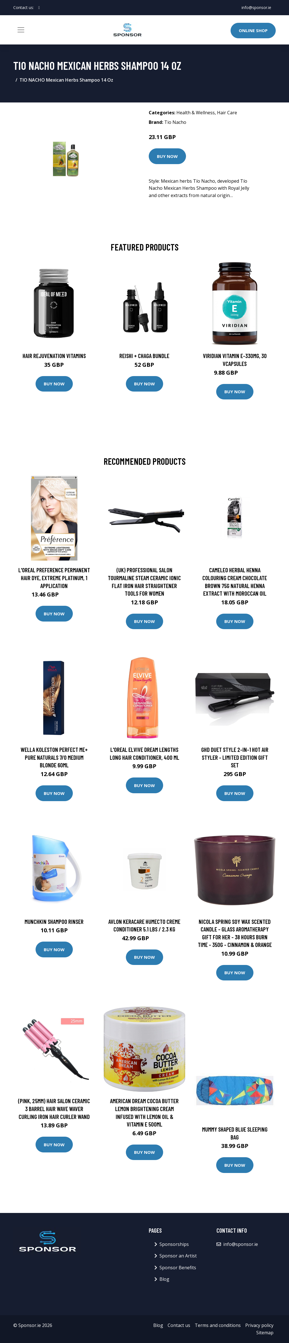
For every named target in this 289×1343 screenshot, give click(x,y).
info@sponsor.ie (256, 7)
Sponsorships (174, 1244)
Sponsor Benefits (177, 1267)
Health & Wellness (195, 113)
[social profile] (39, 7)
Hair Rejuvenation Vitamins (54, 355)
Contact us (179, 1325)
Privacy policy (259, 1325)
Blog (164, 1279)
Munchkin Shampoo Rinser (54, 921)
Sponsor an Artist (178, 1256)
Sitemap (264, 1332)
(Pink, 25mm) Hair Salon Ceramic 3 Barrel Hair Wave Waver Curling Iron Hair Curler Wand (54, 1108)
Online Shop (253, 30)
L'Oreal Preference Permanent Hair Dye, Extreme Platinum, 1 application (54, 577)
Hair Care (227, 113)
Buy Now (167, 156)
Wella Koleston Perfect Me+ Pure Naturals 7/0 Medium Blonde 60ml (54, 757)
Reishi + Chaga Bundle (144, 355)
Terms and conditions (218, 1325)
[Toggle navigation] (21, 29)
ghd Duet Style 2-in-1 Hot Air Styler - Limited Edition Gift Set (234, 757)
